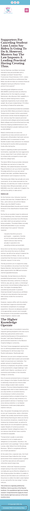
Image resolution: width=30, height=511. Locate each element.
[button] (27, 10)
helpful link (4, 194)
